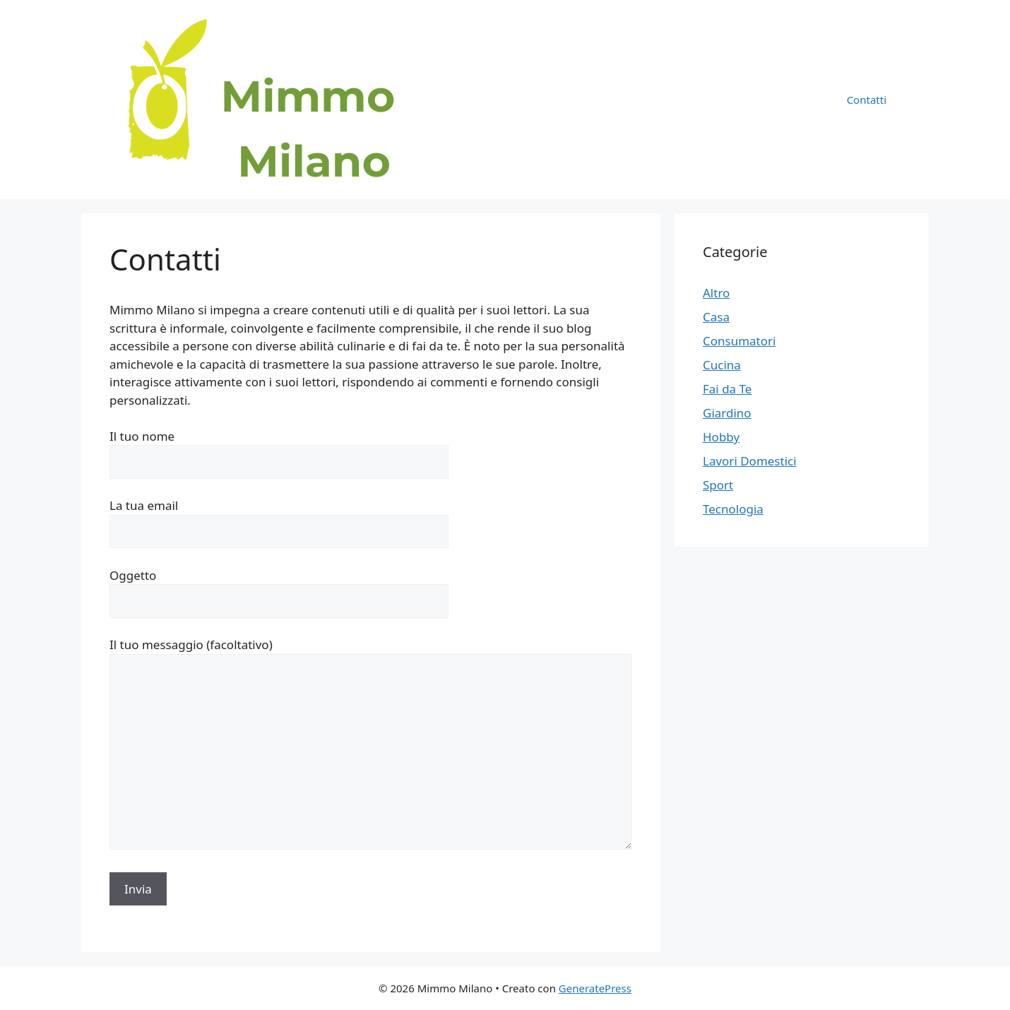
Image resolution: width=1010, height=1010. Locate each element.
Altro (716, 293)
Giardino (727, 413)
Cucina (722, 365)
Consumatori (739, 341)
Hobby (721, 437)
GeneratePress (595, 988)
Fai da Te (727, 389)
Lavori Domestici (750, 461)
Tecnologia (733, 509)
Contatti (866, 100)
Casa (716, 317)
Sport (718, 485)
